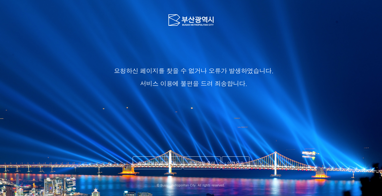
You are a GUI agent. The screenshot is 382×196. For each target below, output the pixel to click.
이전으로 (235, 163)
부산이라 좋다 (202, 163)
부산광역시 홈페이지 (157, 163)
